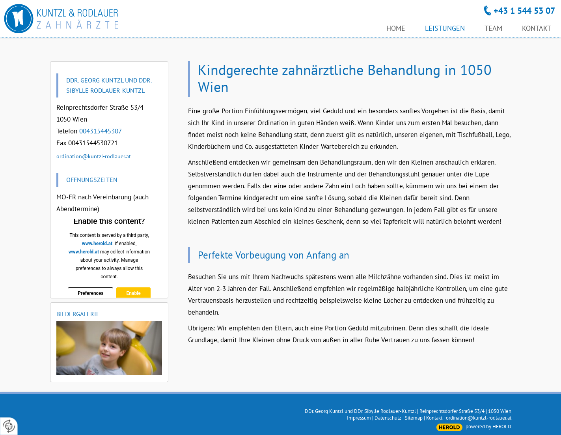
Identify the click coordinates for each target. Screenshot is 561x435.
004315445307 (100, 131)
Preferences (90, 293)
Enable (133, 293)
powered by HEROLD (488, 426)
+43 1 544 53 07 (524, 10)
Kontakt (434, 417)
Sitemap (414, 417)
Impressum (359, 417)
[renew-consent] (9, 426)
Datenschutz (388, 417)
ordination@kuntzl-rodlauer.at (93, 156)
